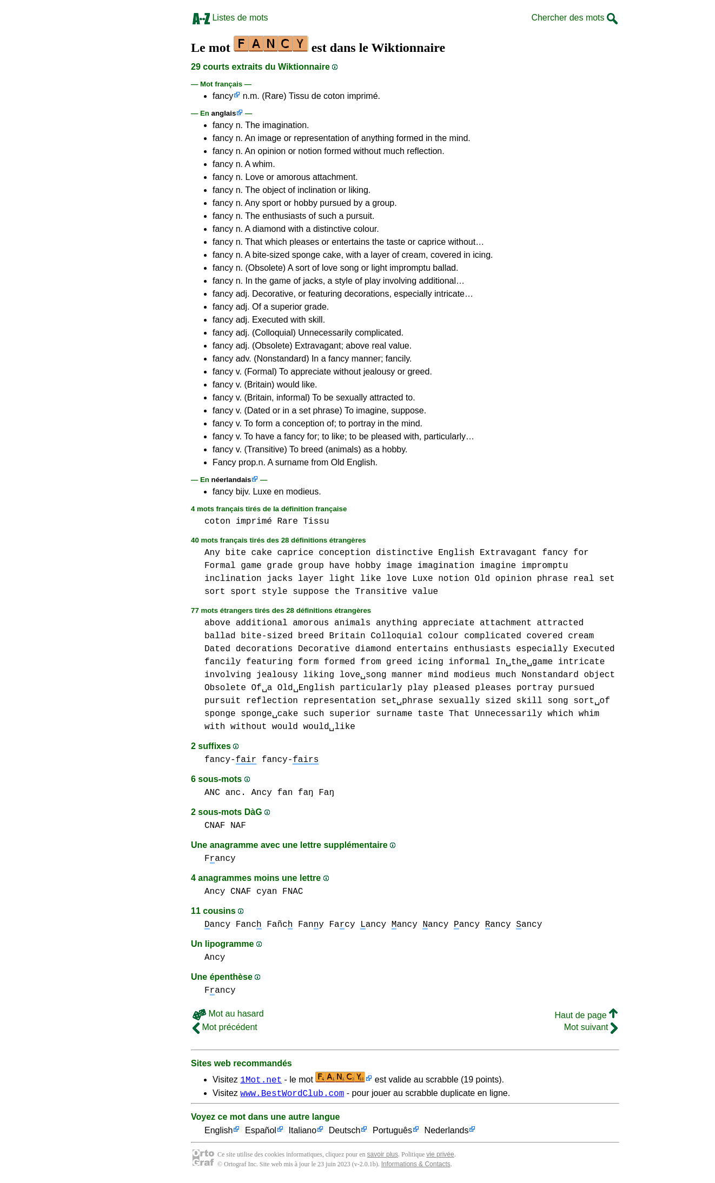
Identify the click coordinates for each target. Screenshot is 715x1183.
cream (581, 636)
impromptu (544, 566)
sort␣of (591, 701)
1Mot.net (261, 1079)
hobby (368, 566)
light (342, 579)
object (599, 675)
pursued (576, 688)
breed (311, 636)
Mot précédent (225, 1027)
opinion (513, 579)
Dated (217, 649)
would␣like (329, 727)
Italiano (303, 1132)
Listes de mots (230, 17)
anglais (223, 113)
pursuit (222, 701)
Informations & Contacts (416, 1165)
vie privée (440, 1156)
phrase (552, 579)
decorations (264, 649)
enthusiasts (482, 649)
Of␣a (261, 688)
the (342, 592)
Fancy (220, 859)
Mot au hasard (228, 1013)
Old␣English (306, 688)
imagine (498, 566)
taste (430, 714)
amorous (311, 623)
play (417, 688)
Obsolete (225, 688)
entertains (422, 649)
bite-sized (267, 636)
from (370, 662)
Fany (311, 925)
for (581, 553)
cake (261, 553)
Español (260, 1132)
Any (212, 553)
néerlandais (231, 480)
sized (498, 701)
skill (529, 701)
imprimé (254, 521)
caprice (295, 553)
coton (217, 521)
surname (394, 714)
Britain (347, 636)
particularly (371, 688)
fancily (222, 662)
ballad (220, 636)
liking (318, 675)
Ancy (261, 793)
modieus (472, 675)
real (583, 579)
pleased (451, 688)
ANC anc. (225, 793)
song (557, 701)
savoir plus (382, 1156)
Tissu (316, 521)
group (311, 566)
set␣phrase (407, 701)
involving (227, 675)
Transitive (381, 592)
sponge (220, 714)
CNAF (214, 826)
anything (397, 623)
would (285, 727)
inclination (233, 579)
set (607, 579)
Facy (342, 925)
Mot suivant (591, 1027)
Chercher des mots (574, 17)
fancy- (230, 760)
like (370, 579)
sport (243, 592)
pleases (493, 688)
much (505, 675)
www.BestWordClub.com (292, 1094)
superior (350, 714)
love (396, 579)
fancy (223, 96)
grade (280, 566)
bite (235, 553)
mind (438, 675)
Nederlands (447, 1132)
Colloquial (396, 636)
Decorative (324, 649)
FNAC (292, 892)
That (459, 714)
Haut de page (586, 1015)
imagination (446, 566)
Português (392, 1132)
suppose (311, 592)
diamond (373, 649)
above (217, 623)
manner (407, 675)
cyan (266, 892)
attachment (506, 623)
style (275, 592)
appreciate (448, 623)
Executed (594, 649)
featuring (269, 662)
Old (482, 579)
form (308, 662)
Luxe (422, 579)
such (313, 714)
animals (352, 623)
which (560, 714)
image (399, 566)
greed (399, 662)
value (425, 592)
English (456, 553)
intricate (581, 662)
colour (443, 636)
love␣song (363, 675)
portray (535, 688)
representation (339, 701)
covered (544, 636)
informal (469, 662)
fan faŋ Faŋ (305, 793)
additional (262, 623)
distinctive (404, 553)
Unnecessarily (508, 714)
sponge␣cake (269, 714)
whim (589, 714)
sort (214, 592)
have (339, 566)
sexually (459, 701)
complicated (492, 636)
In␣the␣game (524, 662)
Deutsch (345, 1132)
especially (542, 649)
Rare (287, 521)
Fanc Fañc (264, 925)
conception (344, 553)
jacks (280, 579)
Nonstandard (550, 675)
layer (311, 579)
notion (453, 579)
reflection (272, 701)
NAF (238, 826)
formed (339, 662)
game (251, 566)
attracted (560, 623)
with (214, 727)
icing (430, 662)
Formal (220, 566)
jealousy (277, 675)
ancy (217, 925)
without (248, 727)
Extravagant (508, 553)
